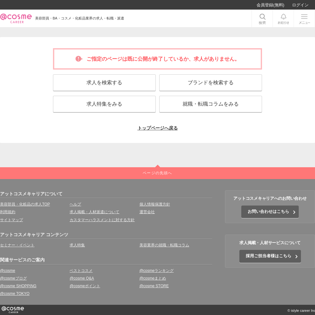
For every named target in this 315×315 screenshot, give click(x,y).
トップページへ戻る (158, 128)
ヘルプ (75, 204)
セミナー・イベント (17, 245)
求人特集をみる (104, 104)
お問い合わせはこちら (268, 211)
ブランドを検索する (211, 82)
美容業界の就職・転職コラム (164, 245)
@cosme (7, 270)
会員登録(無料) (270, 5)
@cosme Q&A (82, 278)
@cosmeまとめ (152, 278)
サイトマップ (11, 220)
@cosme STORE (154, 286)
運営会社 (147, 212)
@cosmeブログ (13, 278)
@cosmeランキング (156, 270)
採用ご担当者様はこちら (268, 255)
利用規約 (7, 212)
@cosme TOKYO (14, 293)
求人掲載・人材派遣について (94, 212)
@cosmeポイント (85, 286)
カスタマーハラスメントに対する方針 (102, 220)
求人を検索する (104, 82)
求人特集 (77, 245)
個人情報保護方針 (154, 204)
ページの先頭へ (157, 173)
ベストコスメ (81, 270)
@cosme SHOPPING (18, 286)
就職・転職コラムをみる (211, 104)
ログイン (300, 5)
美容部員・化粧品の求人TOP (25, 204)
